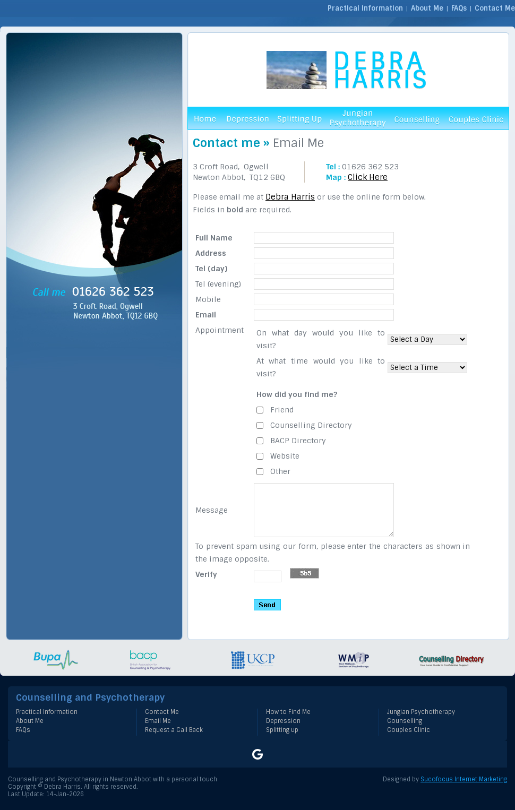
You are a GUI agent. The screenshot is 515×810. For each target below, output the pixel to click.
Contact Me (495, 8)
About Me (427, 8)
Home (204, 118)
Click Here (368, 177)
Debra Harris (290, 197)
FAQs (459, 8)
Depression (246, 118)
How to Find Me (288, 712)
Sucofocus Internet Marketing (463, 779)
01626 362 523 (370, 166)
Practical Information (365, 8)
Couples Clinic (476, 118)
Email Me (158, 721)
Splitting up (282, 730)
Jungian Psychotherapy (358, 118)
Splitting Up (299, 118)
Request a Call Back (174, 730)
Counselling (416, 118)
